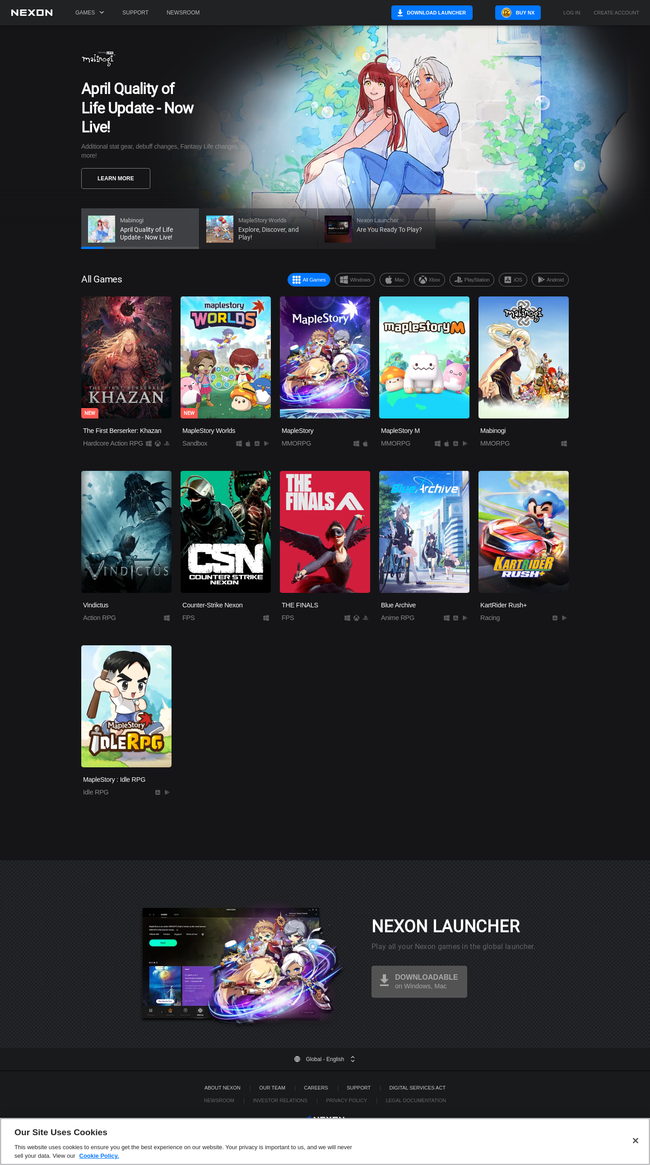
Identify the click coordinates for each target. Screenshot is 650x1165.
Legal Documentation (416, 1100)
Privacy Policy (346, 1100)
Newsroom (183, 12)
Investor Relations (280, 1100)
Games (89, 12)
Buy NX (525, 12)
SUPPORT (359, 1087)
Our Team (272, 1087)
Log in (571, 12)
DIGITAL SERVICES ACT (418, 1087)
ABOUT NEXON (222, 1087)
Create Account (616, 12)
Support (135, 12)
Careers (316, 1087)
